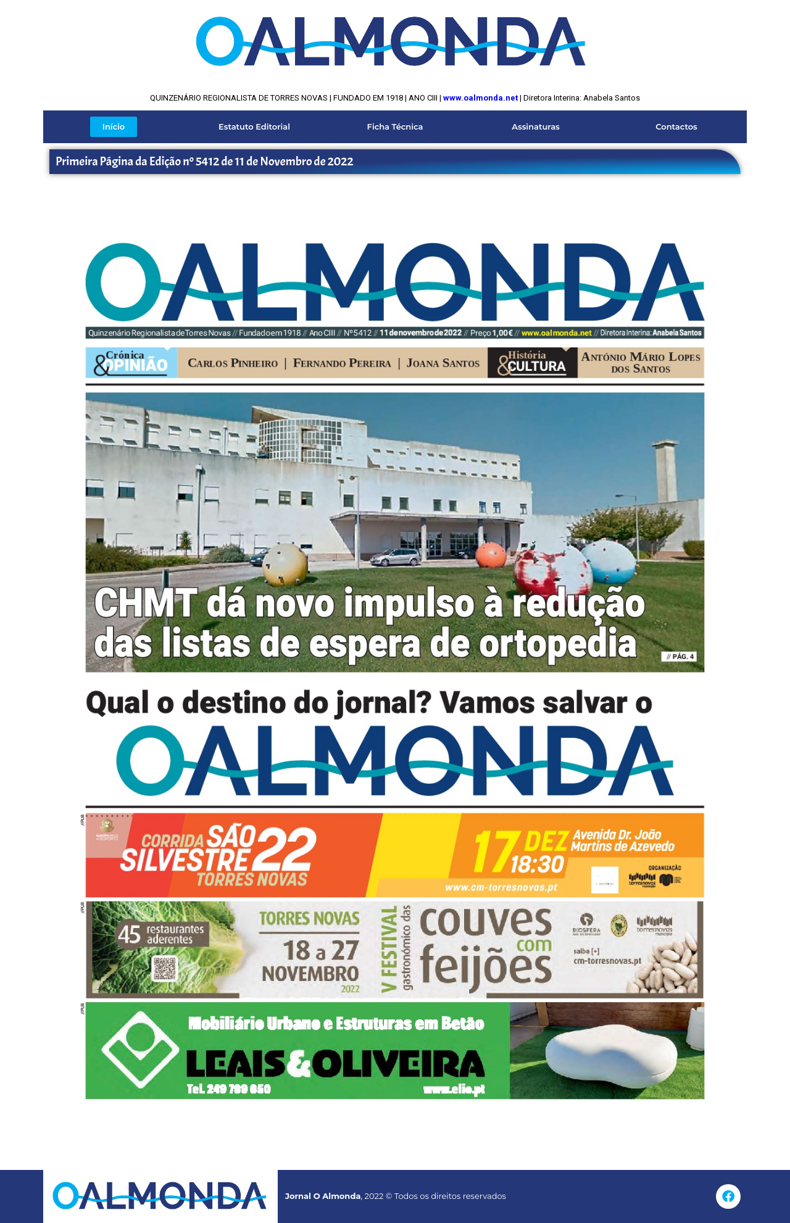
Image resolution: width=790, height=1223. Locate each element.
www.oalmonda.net (480, 97)
